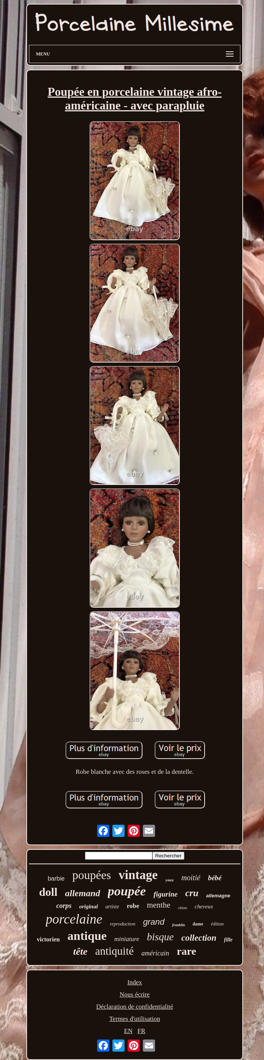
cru (191, 893)
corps (64, 905)
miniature (126, 939)
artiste (112, 906)
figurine (166, 894)
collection (198, 938)
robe (133, 905)
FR (142, 1031)
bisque (160, 937)
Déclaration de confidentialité (134, 1006)
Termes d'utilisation (134, 1018)
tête (80, 951)
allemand (82, 893)
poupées (91, 875)
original (88, 906)
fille (228, 940)
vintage (138, 875)
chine (182, 907)
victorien (48, 939)
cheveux (204, 906)
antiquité (114, 951)
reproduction (122, 924)
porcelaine (74, 919)
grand (153, 922)
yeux (169, 880)
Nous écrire (135, 994)
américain (155, 953)
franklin (178, 925)
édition (217, 924)
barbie (56, 878)
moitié (190, 877)
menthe (158, 904)
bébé (215, 878)
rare (186, 951)
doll (48, 892)
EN (128, 1031)
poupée (127, 891)
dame (198, 924)
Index (134, 982)
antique (87, 936)
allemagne (218, 895)
